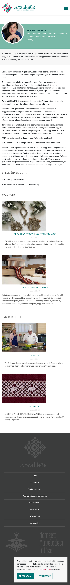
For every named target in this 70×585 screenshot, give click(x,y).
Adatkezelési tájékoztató (40, 569)
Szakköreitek (34, 503)
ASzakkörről (35, 516)
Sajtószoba (34, 523)
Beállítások (45, 576)
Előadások (34, 509)
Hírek (35, 476)
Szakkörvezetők (34, 489)
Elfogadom (25, 576)
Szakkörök (34, 482)
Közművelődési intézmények (35, 496)
